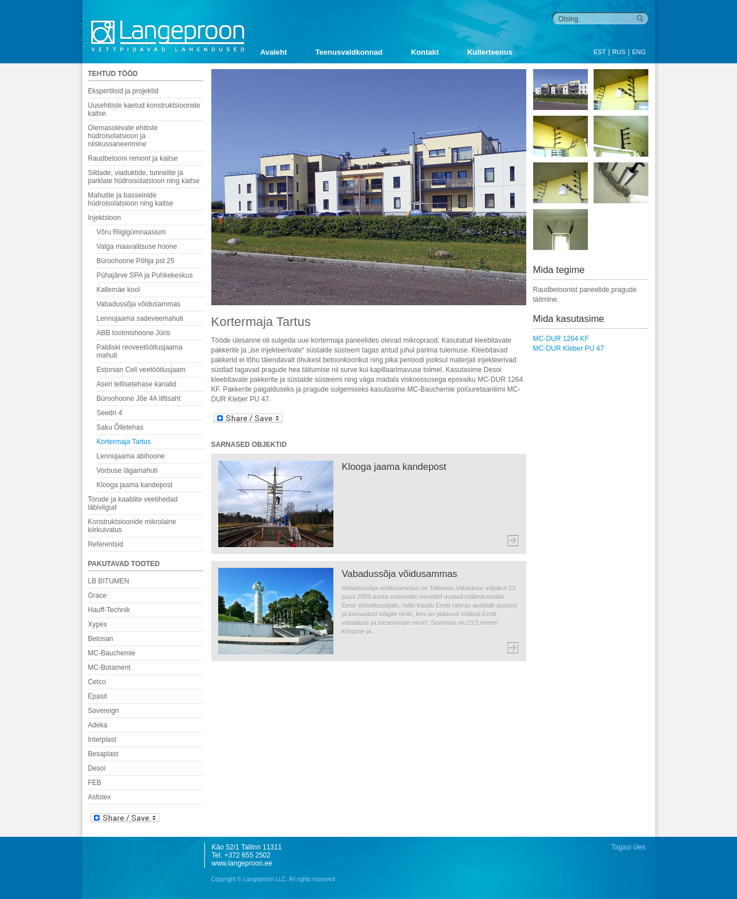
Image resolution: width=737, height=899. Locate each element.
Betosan (100, 639)
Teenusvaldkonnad (349, 52)
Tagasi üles (628, 847)
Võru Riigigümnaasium (131, 232)
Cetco (97, 682)
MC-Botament (109, 667)
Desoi (97, 768)
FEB (94, 783)
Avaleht (273, 52)
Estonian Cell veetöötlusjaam (141, 370)
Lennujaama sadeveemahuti (140, 318)
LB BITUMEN (109, 581)
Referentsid (105, 544)
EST (600, 51)
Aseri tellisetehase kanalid (137, 384)
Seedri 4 (110, 413)
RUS (618, 51)
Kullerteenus (489, 52)
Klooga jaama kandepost (135, 485)
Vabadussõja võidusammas (139, 304)
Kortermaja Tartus (124, 442)
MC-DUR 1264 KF (561, 339)
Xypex (97, 624)
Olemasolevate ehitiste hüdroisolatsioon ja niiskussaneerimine (123, 136)
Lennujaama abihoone (131, 456)
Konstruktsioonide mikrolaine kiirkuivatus (132, 526)
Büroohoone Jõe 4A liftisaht (139, 399)
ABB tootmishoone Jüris (133, 333)
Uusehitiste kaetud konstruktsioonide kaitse (144, 109)
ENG (639, 51)
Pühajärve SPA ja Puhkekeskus (145, 275)
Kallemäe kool (118, 290)
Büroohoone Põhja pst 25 (135, 261)
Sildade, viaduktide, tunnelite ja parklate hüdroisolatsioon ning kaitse (144, 177)
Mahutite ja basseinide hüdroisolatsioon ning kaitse (130, 199)
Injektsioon (104, 218)
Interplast (102, 739)
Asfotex (99, 797)
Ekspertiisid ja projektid (123, 91)
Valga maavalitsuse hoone (137, 246)
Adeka (98, 725)
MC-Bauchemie (112, 653)
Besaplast (103, 754)
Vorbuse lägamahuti (127, 470)
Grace (97, 595)
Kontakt (425, 52)
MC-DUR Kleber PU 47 (568, 348)
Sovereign (103, 711)
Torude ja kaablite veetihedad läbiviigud (133, 503)
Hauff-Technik (109, 610)
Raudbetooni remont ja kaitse (133, 158)
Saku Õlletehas (120, 427)
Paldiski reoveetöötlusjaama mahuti (140, 351)
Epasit (97, 696)
